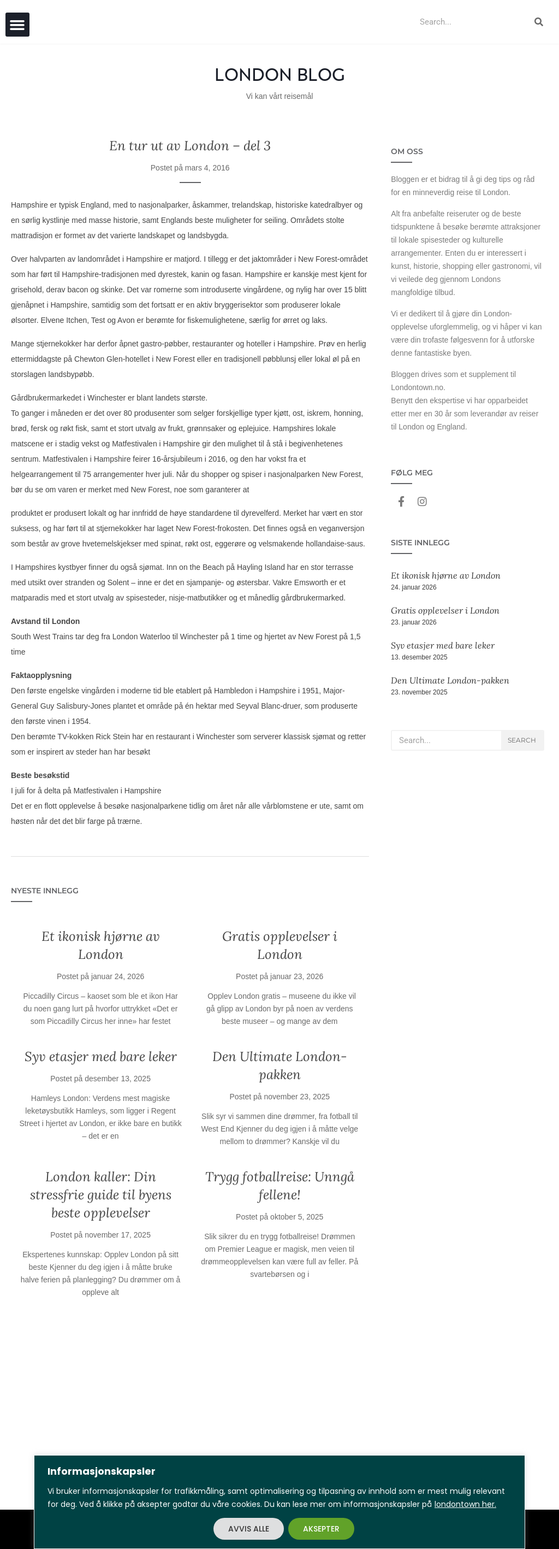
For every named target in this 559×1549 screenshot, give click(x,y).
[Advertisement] (190, 1411)
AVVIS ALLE (248, 1528)
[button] (17, 25)
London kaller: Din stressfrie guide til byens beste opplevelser (100, 1194)
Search (522, 740)
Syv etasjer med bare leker (101, 1056)
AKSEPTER (321, 1528)
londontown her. (465, 1504)
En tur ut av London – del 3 (190, 145)
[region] (279, 1502)
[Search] (538, 22)
